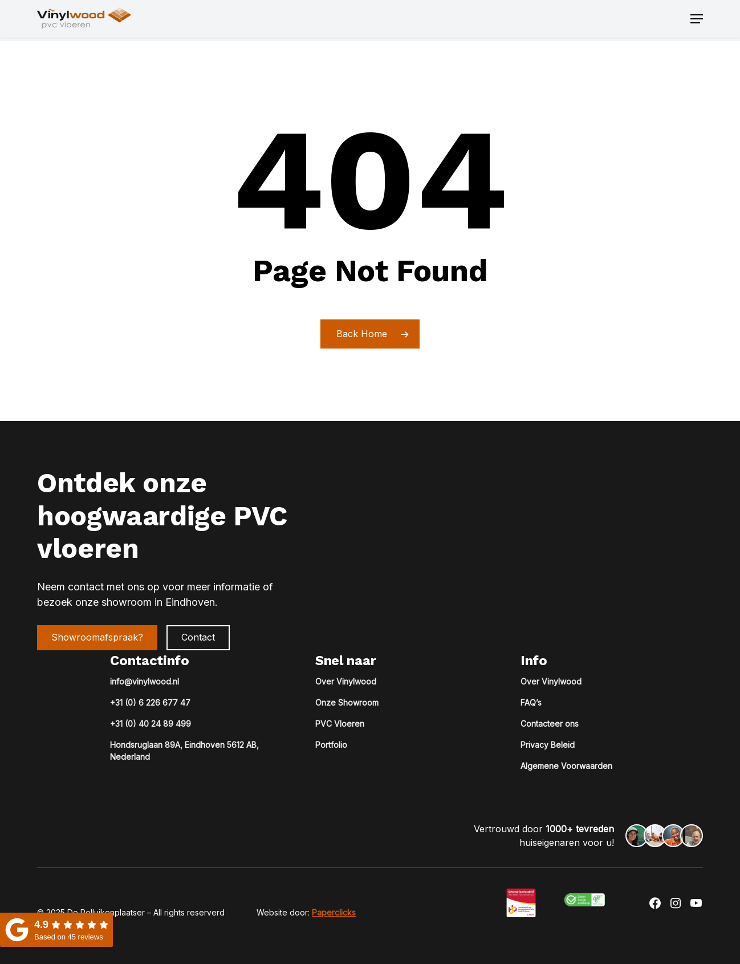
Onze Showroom (347, 702)
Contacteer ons (550, 723)
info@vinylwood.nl (144, 681)
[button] (696, 20)
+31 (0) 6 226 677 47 (150, 702)
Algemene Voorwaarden (566, 766)
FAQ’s (531, 702)
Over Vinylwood (345, 681)
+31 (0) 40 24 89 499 (150, 723)
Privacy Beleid (548, 745)
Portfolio (331, 745)
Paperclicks (334, 912)
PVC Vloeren (339, 723)
